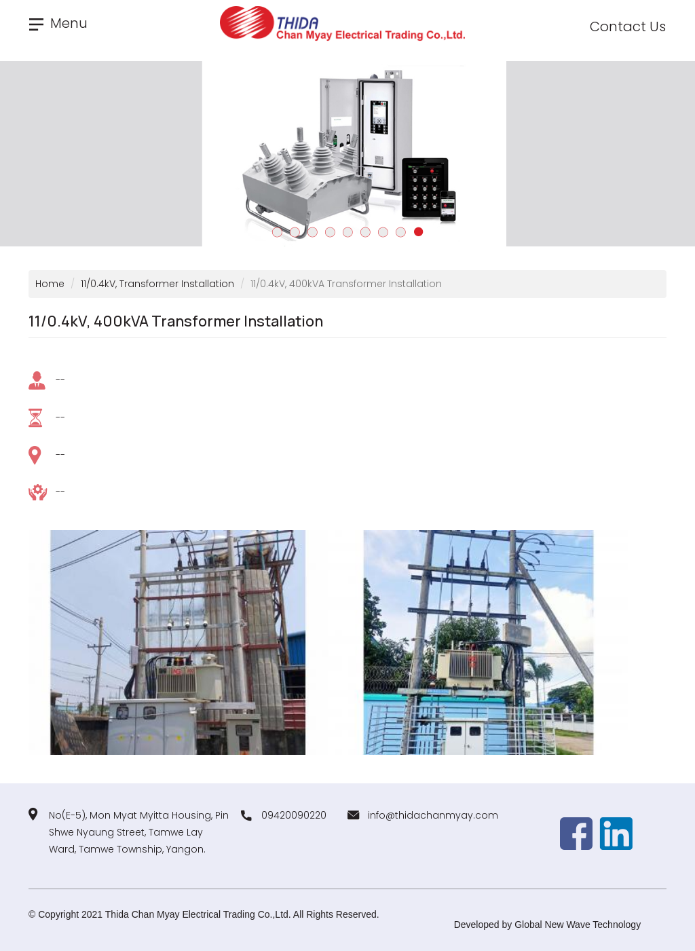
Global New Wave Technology (577, 924)
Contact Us (628, 26)
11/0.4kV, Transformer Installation (157, 284)
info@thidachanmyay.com (433, 815)
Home (49, 284)
